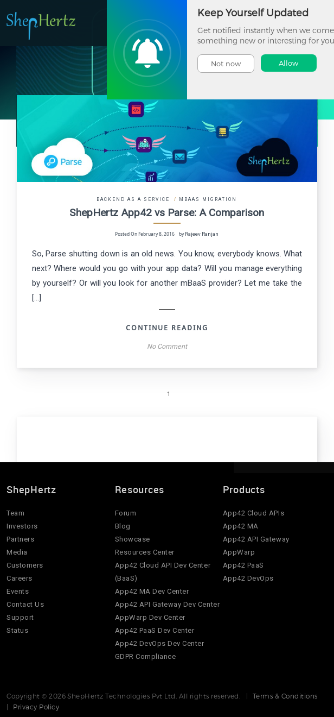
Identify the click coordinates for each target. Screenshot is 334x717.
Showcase (132, 538)
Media (17, 552)
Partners (20, 538)
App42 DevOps (248, 578)
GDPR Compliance (145, 656)
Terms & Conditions (285, 695)
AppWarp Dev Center (150, 617)
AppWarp (239, 552)
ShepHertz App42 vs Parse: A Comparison (167, 212)
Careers (20, 578)
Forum (126, 512)
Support (20, 617)
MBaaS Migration (207, 199)
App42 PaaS (243, 565)
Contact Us (25, 604)
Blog (123, 525)
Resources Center (145, 552)
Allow (288, 63)
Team (15, 512)
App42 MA (241, 525)
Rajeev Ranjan (202, 233)
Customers (25, 565)
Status (17, 630)
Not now (226, 63)
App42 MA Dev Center (152, 591)
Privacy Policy (36, 706)
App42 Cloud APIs (253, 512)
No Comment (167, 346)
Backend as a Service (134, 199)
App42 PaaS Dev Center (155, 630)
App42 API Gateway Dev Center (167, 604)
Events (18, 591)
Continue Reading (167, 327)
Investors (22, 525)
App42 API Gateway (256, 538)
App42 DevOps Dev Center (159, 643)
